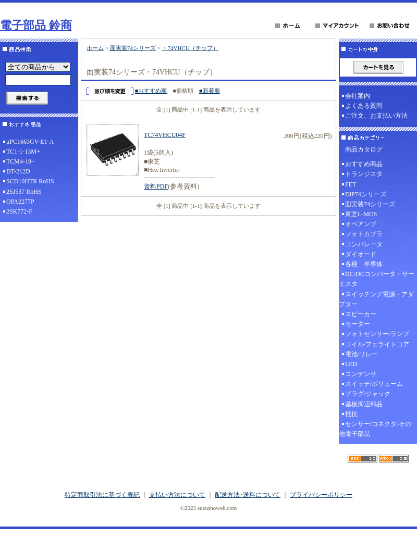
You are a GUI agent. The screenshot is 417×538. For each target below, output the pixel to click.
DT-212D (18, 171)
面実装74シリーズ (133, 48)
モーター (357, 324)
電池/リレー (361, 354)
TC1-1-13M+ (23, 151)
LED (351, 364)
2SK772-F (19, 211)
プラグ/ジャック (367, 393)
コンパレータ (364, 244)
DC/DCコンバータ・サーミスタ (376, 278)
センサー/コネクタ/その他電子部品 (375, 428)
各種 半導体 (364, 264)
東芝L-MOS (361, 214)
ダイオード (360, 254)
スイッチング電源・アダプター (376, 299)
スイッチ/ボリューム (374, 383)
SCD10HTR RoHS (30, 181)
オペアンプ (360, 224)
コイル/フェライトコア (377, 344)
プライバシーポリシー (321, 494)
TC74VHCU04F (165, 135)
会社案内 (357, 95)
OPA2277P (20, 201)
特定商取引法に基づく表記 (102, 494)
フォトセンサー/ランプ (377, 333)
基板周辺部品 (364, 404)
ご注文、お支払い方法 (376, 115)
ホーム (95, 48)
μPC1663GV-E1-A (30, 141)
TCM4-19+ (20, 161)
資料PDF (156, 186)
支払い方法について (177, 494)
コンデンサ (360, 374)
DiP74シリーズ (365, 194)
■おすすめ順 (151, 90)
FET (350, 184)
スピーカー (360, 314)
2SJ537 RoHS (24, 191)
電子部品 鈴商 (36, 25)
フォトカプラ (364, 233)
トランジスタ (364, 174)
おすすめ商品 (364, 164)
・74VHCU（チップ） (190, 48)
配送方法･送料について (247, 494)
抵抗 (351, 414)
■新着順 (209, 90)
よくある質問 (364, 105)
